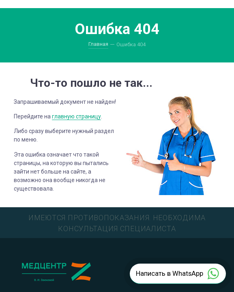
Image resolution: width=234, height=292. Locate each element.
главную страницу (76, 116)
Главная (98, 44)
